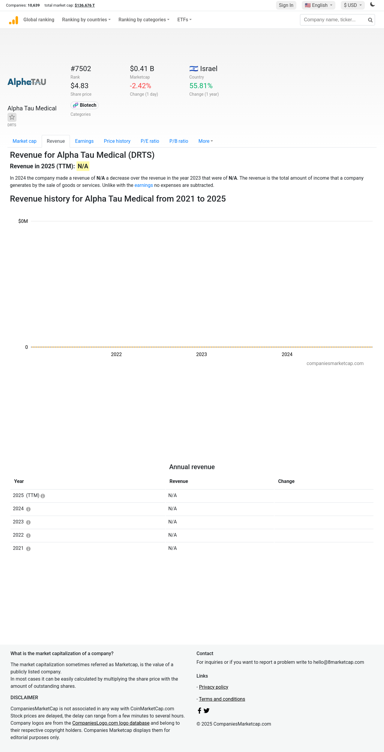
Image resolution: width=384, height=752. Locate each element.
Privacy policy (213, 687)
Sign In (286, 5)
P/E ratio (150, 141)
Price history (117, 141)
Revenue (56, 141)
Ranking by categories (142, 19)
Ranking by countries (84, 19)
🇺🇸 (317, 5)
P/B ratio (179, 141)
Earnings (84, 141)
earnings (144, 185)
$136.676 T (85, 5)
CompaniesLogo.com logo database (110, 723)
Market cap (25, 141)
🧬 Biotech (84, 105)
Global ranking (38, 19)
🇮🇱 (203, 68)
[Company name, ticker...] (337, 19)
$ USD (351, 5)
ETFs (182, 19)
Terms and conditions (222, 699)
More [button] (203, 141)
